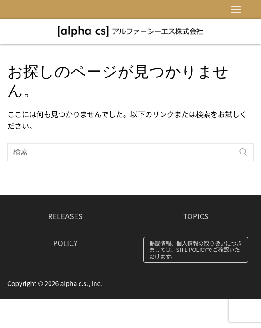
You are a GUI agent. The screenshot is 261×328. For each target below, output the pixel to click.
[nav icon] (235, 9)
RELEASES (65, 215)
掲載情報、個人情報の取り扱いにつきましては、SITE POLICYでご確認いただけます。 (195, 249)
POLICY (65, 242)
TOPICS (195, 215)
